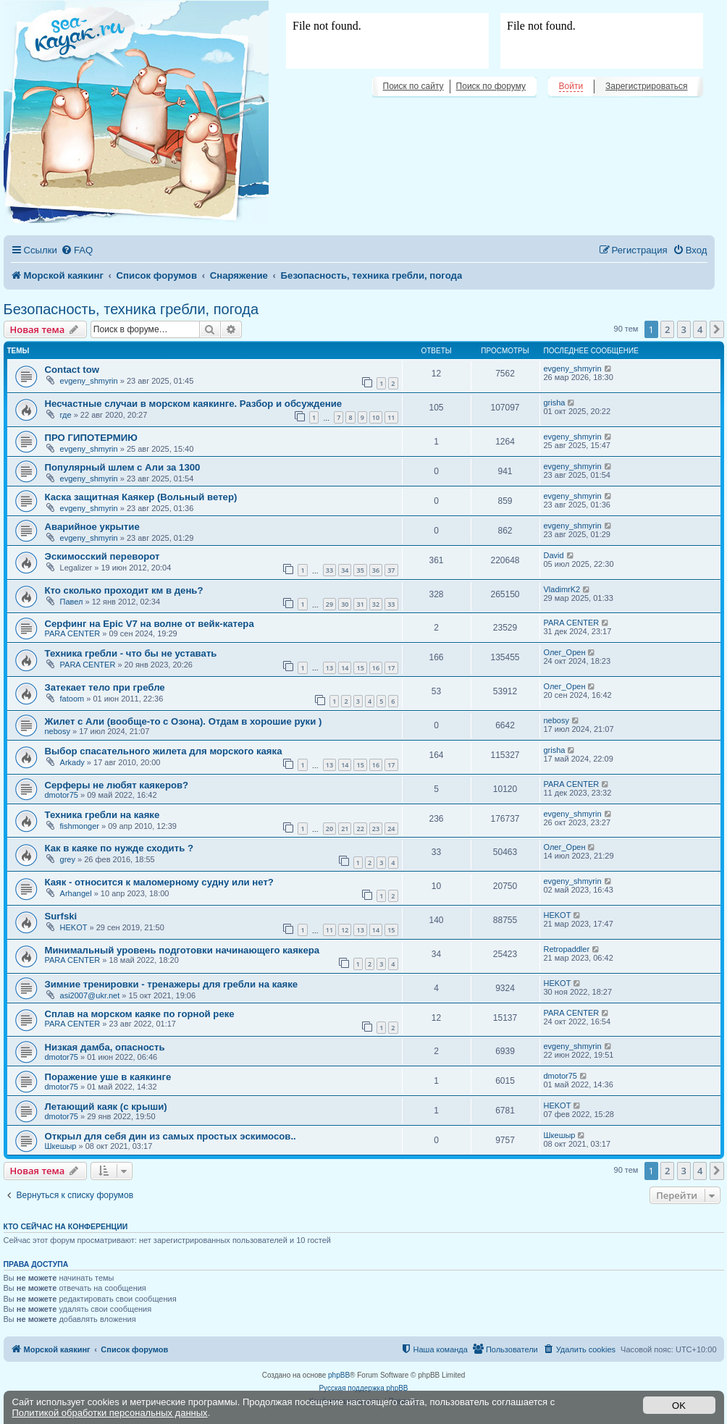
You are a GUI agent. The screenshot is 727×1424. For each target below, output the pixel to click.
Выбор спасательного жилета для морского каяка (163, 751)
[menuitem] (77, 250)
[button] (717, 329)
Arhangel (76, 893)
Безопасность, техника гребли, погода (131, 309)
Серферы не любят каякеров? (117, 785)
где (66, 414)
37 (391, 570)
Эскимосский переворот (102, 556)
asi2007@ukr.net (90, 995)
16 (375, 668)
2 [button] (667, 329)
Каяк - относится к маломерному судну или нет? (159, 882)
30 (344, 604)
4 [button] (699, 329)
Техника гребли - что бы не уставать (131, 653)
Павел (71, 601)
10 (375, 417)
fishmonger (79, 826)
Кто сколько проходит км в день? (124, 590)
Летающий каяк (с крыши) (106, 1106)
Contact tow (72, 369)
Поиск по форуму (491, 86)
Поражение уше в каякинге (108, 1076)
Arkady (72, 762)
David (554, 555)
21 (344, 828)
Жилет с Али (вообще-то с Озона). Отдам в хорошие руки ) (183, 721)
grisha (555, 402)
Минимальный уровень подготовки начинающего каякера (182, 950)
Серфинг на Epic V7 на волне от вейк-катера (149, 623)
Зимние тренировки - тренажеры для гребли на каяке (171, 984)
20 (329, 828)
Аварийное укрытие (92, 526)
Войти (571, 86)
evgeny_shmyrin (89, 380)
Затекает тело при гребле (105, 687)
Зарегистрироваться (646, 86)
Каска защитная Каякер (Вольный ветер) (141, 497)
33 (329, 570)
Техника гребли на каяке (102, 814)
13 (329, 668)
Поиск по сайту (413, 86)
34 (344, 570)
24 (391, 828)
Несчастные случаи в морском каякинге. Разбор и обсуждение (194, 403)
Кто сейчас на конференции (66, 1226)
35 (360, 570)
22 (360, 828)
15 (360, 668)
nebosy (57, 731)
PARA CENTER (73, 633)
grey (67, 859)
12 (344, 930)
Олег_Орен (565, 652)
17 (391, 668)
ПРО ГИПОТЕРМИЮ (91, 437)
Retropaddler (567, 949)
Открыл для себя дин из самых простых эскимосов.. (170, 1136)
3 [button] (683, 329)
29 (329, 604)
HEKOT (74, 927)
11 (391, 417)
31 (360, 604)
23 (375, 828)
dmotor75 (61, 795)
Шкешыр (61, 1146)
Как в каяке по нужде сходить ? (119, 848)
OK (679, 1405)
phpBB (339, 1375)
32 (375, 604)
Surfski (61, 916)
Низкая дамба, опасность (105, 1047)
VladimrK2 (562, 589)
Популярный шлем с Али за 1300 (123, 467)
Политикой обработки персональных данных (110, 1412)
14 (344, 668)
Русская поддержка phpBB (363, 1388)
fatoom (72, 698)
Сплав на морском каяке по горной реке (140, 1013)
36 (375, 570)
